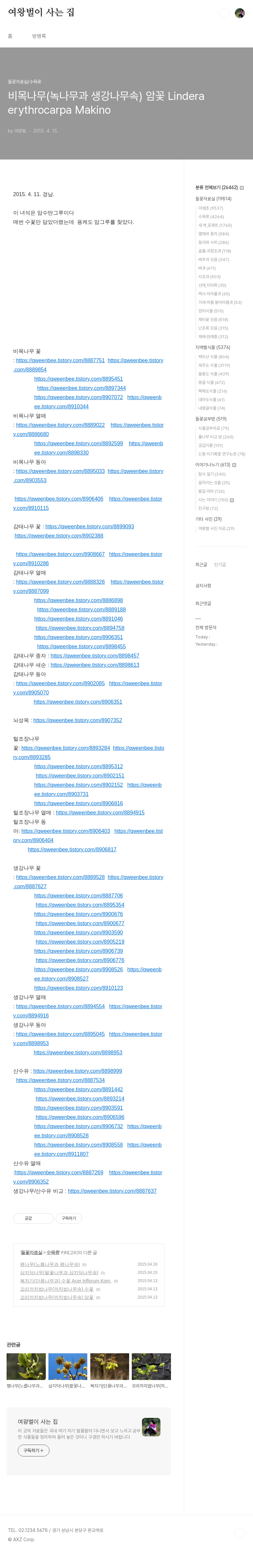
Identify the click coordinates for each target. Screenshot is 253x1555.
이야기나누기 (215, 464)
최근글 (201, 564)
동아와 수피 (213, 242)
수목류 (52, 1252)
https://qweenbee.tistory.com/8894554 (60, 1006)
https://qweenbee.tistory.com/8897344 (81, 388)
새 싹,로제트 (215, 225)
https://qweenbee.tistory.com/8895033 (60, 471)
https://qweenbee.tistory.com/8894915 (100, 812)
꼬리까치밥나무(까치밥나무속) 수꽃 (57, 1289)
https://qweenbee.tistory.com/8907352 (77, 720)
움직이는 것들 (214, 482)
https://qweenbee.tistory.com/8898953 (78, 1052)
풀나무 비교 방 (216, 436)
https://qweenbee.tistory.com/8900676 (78, 914)
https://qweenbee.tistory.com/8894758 (80, 628)
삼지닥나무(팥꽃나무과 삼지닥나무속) (59, 1272)
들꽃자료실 (31, 1252)
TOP (240, 1533)
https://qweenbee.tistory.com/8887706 (78, 895)
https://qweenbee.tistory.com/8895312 (78, 766)
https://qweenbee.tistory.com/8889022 (60, 425)
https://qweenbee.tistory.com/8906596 (80, 1117)
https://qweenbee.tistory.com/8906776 (80, 960)
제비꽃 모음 (213, 319)
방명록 (39, 36)
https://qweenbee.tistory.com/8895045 (60, 1034)
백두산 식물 (213, 356)
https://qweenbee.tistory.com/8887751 (60, 360)
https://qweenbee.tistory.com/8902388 (58, 536)
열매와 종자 (213, 233)
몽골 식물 (211, 382)
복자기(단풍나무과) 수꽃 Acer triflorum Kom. (65, 1280)
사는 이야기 (216, 499)
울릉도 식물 (213, 373)
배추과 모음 (213, 259)
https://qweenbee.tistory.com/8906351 (78, 637)
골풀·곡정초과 (214, 251)
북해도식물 (212, 391)
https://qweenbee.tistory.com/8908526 (78, 969)
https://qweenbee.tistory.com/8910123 (78, 988)
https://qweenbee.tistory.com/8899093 (89, 526)
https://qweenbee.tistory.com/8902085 (60, 683)
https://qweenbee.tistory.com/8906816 (78, 803)
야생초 (210, 208)
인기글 (220, 564)
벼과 (207, 268)
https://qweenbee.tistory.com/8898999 (77, 1071)
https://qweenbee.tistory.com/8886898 (78, 600)
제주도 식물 (214, 365)
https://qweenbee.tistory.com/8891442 (78, 1089)
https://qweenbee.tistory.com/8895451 (78, 379)
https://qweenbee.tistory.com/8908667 (60, 554)
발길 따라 (211, 491)
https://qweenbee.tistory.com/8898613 (95, 665)
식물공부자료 (213, 428)
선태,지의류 (212, 285)
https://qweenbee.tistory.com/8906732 (78, 1126)
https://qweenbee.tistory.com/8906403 (65, 831)
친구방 (208, 508)
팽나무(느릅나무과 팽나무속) (50, 1264)
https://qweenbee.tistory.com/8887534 (60, 1080)
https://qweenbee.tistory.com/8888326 (60, 582)
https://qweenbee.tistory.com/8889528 (60, 877)
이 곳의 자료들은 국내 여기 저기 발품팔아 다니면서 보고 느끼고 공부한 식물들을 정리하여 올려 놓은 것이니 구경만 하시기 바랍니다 (79, 1434)
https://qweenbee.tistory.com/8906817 (72, 849)
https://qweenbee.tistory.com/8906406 (58, 499)
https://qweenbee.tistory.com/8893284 (65, 748)
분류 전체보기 (219, 187)
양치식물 (211, 310)
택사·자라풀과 (214, 293)
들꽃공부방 (211, 419)
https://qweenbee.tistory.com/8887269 (58, 1172)
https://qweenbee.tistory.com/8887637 (112, 1191)
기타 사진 (208, 519)
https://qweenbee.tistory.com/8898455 (81, 646)
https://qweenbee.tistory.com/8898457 (95, 656)
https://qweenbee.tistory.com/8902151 (80, 775)
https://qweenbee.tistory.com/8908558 (78, 1145)
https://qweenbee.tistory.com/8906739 (78, 951)
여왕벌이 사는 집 (41, 12)
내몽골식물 (211, 408)
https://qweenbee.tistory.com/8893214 (80, 1098)
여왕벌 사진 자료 (216, 528)
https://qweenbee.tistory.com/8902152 (78, 785)
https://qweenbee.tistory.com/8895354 (80, 905)
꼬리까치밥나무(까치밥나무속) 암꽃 (57, 1297)
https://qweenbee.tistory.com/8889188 (81, 609)
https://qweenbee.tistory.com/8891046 (78, 619)
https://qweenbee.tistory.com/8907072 (78, 397)
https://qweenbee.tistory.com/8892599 (78, 443)
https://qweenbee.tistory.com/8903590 (78, 932)
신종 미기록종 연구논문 (221, 454)
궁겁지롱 (210, 445)
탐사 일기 (212, 474)
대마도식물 (211, 399)
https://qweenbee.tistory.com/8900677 (80, 923)
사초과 (209, 276)
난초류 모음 (213, 328)
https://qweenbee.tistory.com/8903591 (78, 1108)
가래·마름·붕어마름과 (220, 302)
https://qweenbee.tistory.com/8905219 (80, 942)
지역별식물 (212, 347)
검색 (225, 13)
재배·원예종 (213, 336)
